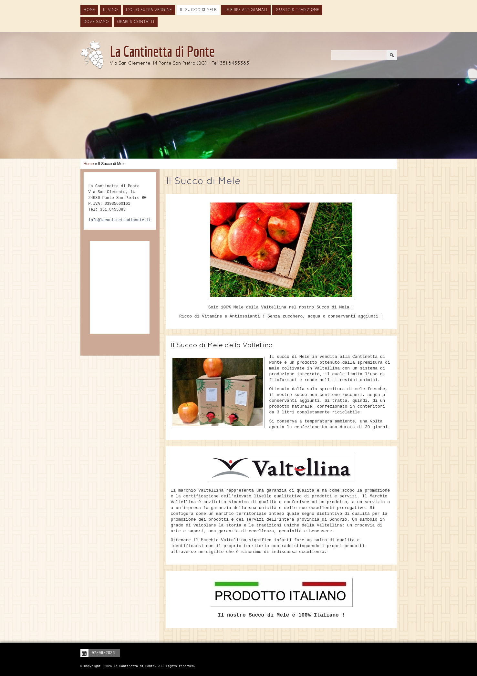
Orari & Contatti (135, 22)
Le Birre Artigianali (245, 10)
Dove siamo (96, 22)
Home (89, 10)
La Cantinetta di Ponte (162, 51)
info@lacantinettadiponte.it (119, 220)
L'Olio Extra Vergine (149, 10)
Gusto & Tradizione (297, 10)
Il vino (110, 10)
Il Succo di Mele (198, 10)
